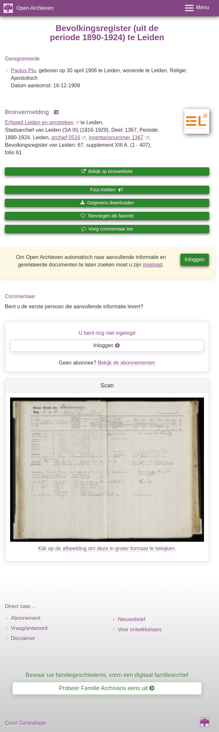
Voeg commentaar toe (107, 228)
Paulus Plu (23, 70)
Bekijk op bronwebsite (107, 171)
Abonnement (26, 618)
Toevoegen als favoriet (107, 215)
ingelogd (153, 264)
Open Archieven (35, 8)
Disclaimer (23, 638)
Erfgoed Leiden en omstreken (39, 122)
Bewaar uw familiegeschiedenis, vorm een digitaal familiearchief (107, 675)
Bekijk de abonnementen (126, 363)
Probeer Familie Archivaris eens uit (106, 688)
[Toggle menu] (197, 8)
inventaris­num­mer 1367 (116, 137)
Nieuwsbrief (131, 619)
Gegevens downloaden (107, 202)
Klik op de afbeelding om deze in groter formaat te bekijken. (107, 548)
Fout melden (106, 189)
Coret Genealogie (25, 723)
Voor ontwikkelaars (140, 629)
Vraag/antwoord (29, 628)
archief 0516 (65, 137)
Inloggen (195, 259)
